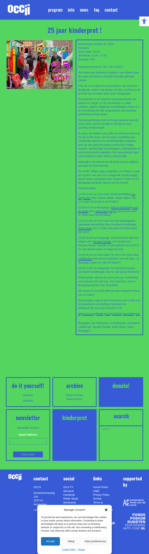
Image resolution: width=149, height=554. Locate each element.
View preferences (95, 541)
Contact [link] (111, 10)
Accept (50, 541)
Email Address (28, 434)
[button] (106, 510)
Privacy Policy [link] (101, 494)
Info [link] (71, 10)
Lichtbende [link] (85, 258)
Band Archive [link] (74, 399)
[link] (144, 21)
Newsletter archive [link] (28, 427)
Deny (71, 541)
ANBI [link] (96, 491)
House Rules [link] (100, 487)
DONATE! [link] (121, 385)
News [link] (84, 10)
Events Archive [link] (74, 395)
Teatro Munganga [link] (105, 211)
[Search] (121, 428)
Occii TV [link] (68, 487)
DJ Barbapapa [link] (118, 322)
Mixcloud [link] (68, 491)
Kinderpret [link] (134, 322)
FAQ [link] (96, 10)
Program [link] (55, 10)
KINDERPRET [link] (74, 417)
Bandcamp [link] (69, 502)
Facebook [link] (69, 494)
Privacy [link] (81, 549)
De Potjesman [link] (100, 322)
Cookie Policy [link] (69, 549)
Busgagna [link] (84, 322)
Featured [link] (83, 47)
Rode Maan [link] (85, 228)
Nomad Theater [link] (102, 241)
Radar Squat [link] (70, 498)
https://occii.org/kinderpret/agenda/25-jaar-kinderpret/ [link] (109, 313)
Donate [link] (97, 498)
